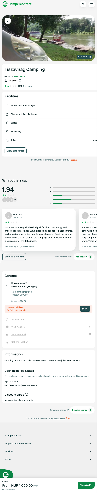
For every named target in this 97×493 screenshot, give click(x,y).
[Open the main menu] (91, 4)
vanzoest (17, 214)
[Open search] (83, 4)
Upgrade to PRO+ (62, 160)
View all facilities (15, 150)
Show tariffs (86, 485)
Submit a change (82, 410)
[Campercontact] (17, 4)
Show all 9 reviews (14, 256)
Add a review (84, 257)
